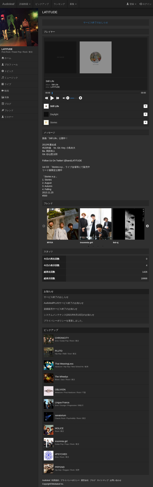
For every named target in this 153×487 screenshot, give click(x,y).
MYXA (62, 226)
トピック (7, 71)
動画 (5, 90)
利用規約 (55, 480)
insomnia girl (95, 226)
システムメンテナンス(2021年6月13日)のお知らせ (69, 315)
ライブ (6, 84)
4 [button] (102, 246)
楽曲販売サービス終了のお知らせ (60, 309)
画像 (5, 97)
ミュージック (10, 77)
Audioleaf (8, 4)
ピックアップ (42, 4)
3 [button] (98, 246)
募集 (73, 4)
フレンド (7, 110)
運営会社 (85, 480)
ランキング (59, 4)
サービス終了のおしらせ (95, 22)
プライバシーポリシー (70, 480)
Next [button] (147, 226)
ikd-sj (128, 226)
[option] (62, 226)
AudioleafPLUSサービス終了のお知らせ (64, 303)
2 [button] (93, 246)
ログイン (145, 4)
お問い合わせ (115, 480)
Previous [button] (43, 226)
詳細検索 (24, 4)
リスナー (7, 117)
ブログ (6, 104)
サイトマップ (103, 480)
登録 (131, 4)
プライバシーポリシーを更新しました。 (64, 320)
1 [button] (88, 246)
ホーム (6, 58)
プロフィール (10, 64)
